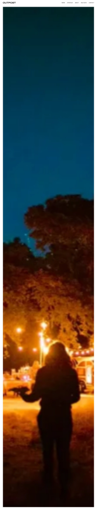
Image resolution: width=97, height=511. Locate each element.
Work (63, 2)
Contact (91, 2)
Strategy (70, 2)
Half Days (84, 2)
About (77, 2)
